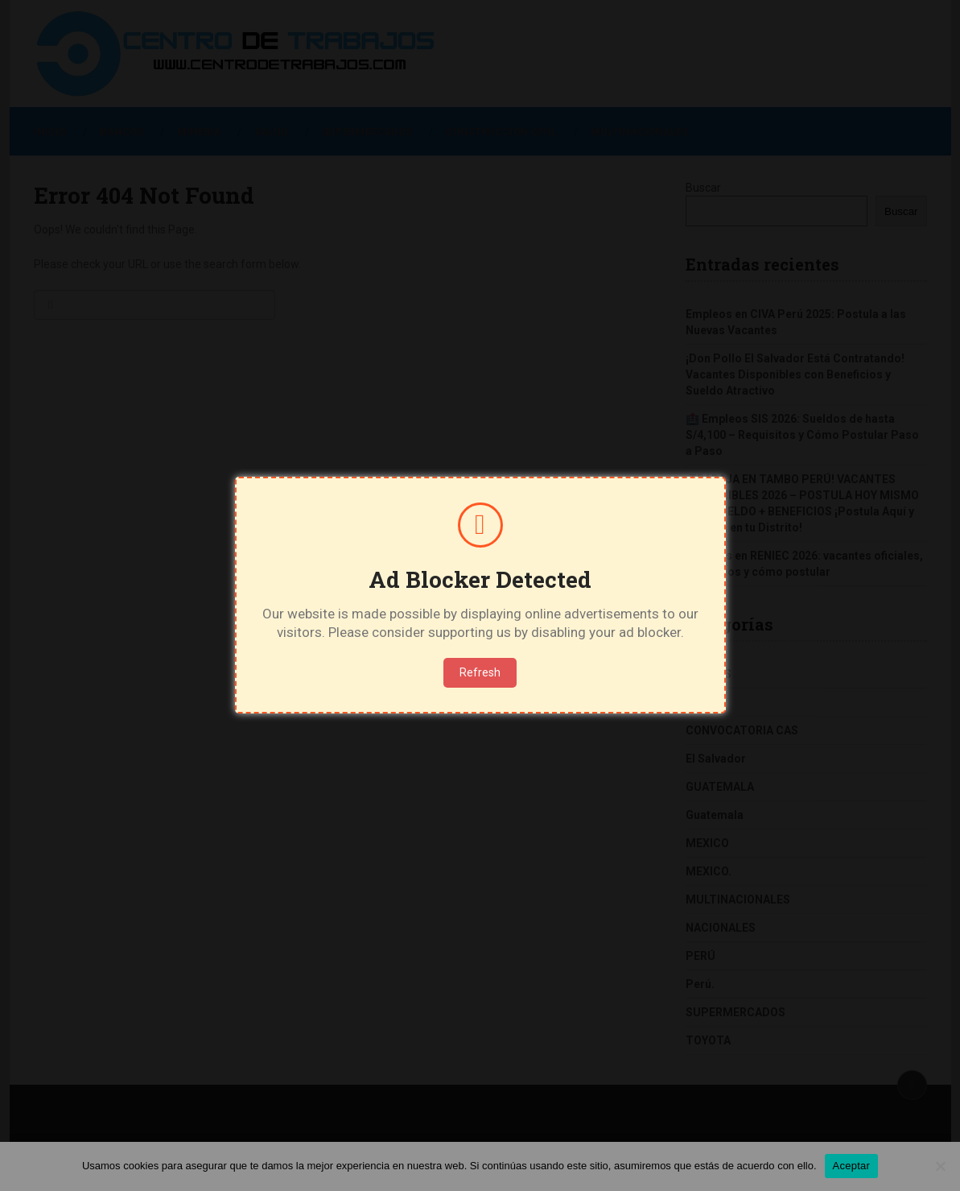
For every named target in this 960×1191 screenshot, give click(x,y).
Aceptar (852, 1166)
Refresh (480, 672)
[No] (940, 1166)
